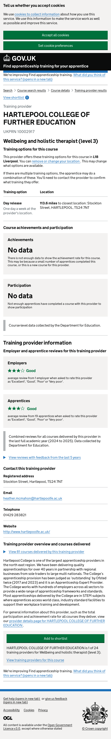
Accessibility (11, 710)
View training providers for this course (35, 660)
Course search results (31, 90)
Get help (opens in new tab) (21, 699)
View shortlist (16, 97)
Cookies (29, 710)
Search (8, 90)
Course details (60, 90)
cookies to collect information (37, 14)
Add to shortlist (55, 638)
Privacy (43, 710)
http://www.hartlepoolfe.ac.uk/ (26, 532)
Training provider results (91, 90)
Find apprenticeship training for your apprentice (45, 66)
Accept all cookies (55, 35)
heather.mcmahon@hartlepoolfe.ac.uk (32, 498)
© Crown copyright (95, 728)
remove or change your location (56, 161)
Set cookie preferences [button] (55, 46)
